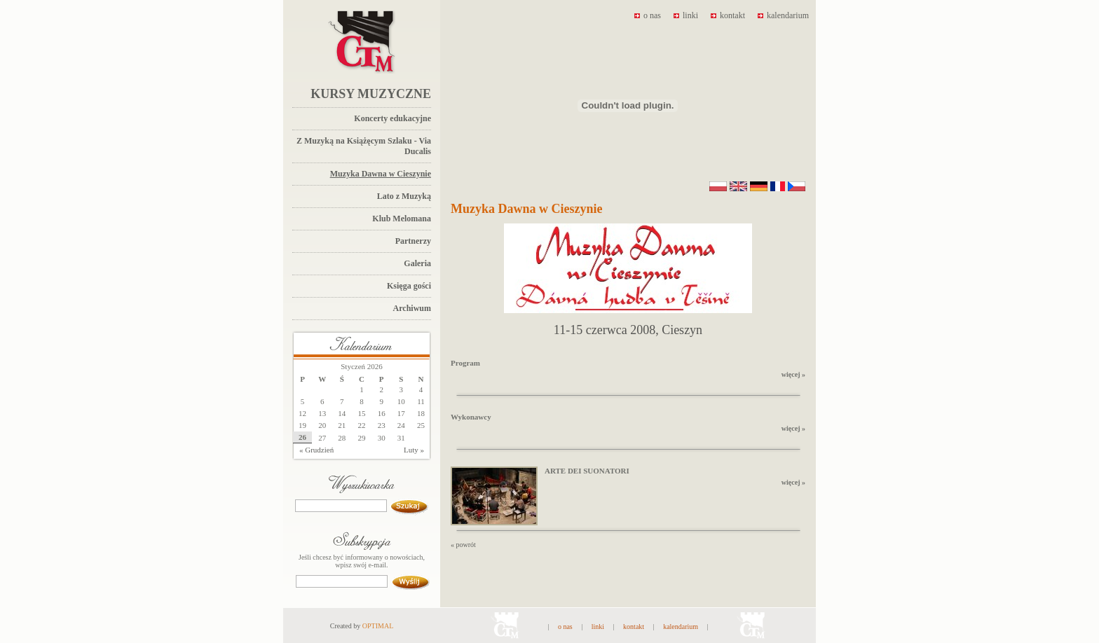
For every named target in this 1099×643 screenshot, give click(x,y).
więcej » (793, 374)
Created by (362, 626)
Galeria (417, 263)
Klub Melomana (401, 218)
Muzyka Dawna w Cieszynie (380, 174)
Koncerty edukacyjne (392, 118)
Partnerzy (413, 241)
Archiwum (412, 308)
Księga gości (409, 286)
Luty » (414, 449)
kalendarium (783, 15)
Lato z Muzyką (404, 196)
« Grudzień (316, 449)
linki (686, 15)
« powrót (463, 544)
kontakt (728, 15)
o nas (647, 15)
